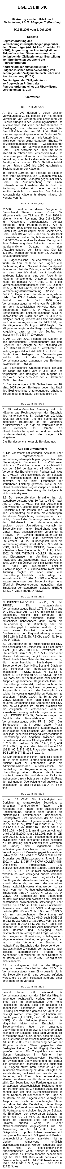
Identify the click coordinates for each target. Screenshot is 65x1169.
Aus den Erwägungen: (32, 448)
